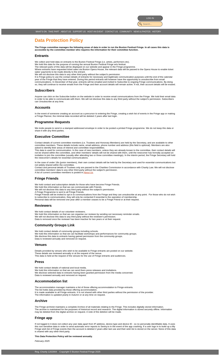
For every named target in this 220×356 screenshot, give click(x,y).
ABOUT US (66, 31)
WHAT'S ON (41, 31)
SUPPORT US (79, 31)
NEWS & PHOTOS (142, 31)
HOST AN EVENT (95, 31)
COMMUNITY (126, 31)
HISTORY (156, 31)
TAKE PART (53, 31)
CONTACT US (111, 31)
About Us (88, 172)
